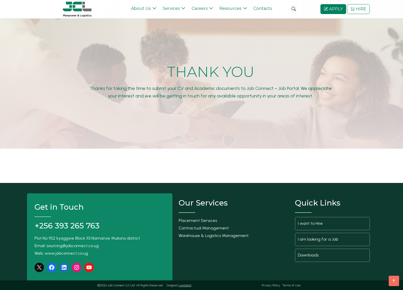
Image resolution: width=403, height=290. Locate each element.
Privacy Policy (271, 285)
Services (171, 8)
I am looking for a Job (318, 238)
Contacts (262, 8)
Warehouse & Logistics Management (213, 235)
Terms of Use (291, 285)
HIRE (358, 8)
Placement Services (198, 220)
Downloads (308, 254)
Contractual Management (204, 227)
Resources (230, 8)
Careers (199, 8)
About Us (141, 8)
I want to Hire (310, 223)
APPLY (333, 8)
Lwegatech (185, 285)
